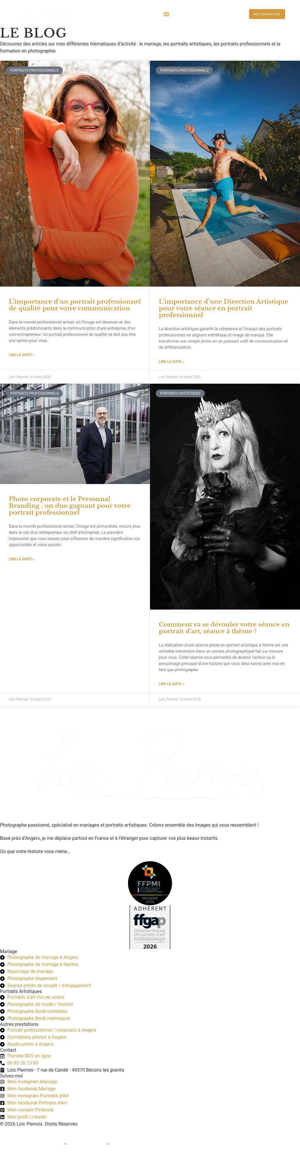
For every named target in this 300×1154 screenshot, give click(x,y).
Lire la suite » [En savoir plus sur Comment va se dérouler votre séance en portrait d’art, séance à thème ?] (171, 684)
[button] (166, 14)
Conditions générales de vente (31, 1144)
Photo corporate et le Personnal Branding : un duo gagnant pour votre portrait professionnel (70, 505)
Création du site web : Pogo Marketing (39, 1131)
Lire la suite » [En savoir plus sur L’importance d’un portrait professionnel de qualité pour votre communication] (21, 355)
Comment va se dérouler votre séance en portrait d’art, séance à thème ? (224, 628)
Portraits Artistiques (21, 991)
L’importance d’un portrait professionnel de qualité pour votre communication (75, 305)
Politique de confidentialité (138, 1144)
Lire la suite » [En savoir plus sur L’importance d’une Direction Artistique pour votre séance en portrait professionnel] (171, 362)
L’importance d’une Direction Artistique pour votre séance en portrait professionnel (223, 308)
